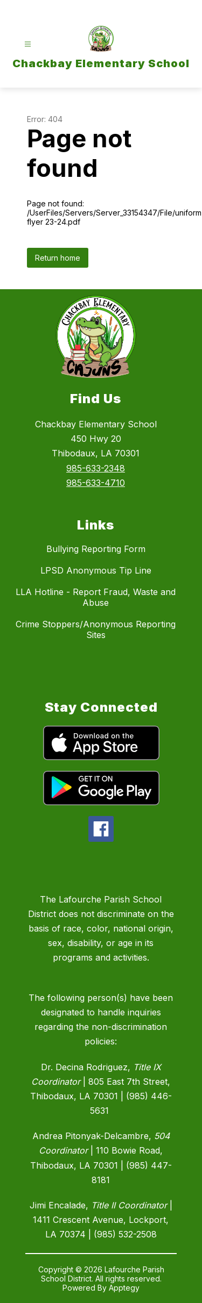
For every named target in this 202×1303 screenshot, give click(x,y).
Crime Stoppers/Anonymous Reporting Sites (96, 629)
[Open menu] (28, 44)
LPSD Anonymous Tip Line (95, 570)
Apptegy (124, 1287)
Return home (57, 257)
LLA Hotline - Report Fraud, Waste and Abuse (96, 597)
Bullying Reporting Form (95, 548)
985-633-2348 (95, 468)
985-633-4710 (95, 482)
